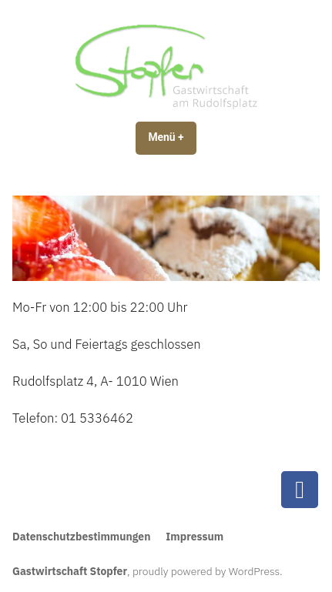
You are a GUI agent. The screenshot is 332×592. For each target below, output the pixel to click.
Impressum (194, 537)
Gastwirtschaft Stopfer (69, 571)
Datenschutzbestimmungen (81, 537)
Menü (172, 137)
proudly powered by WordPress (206, 571)
